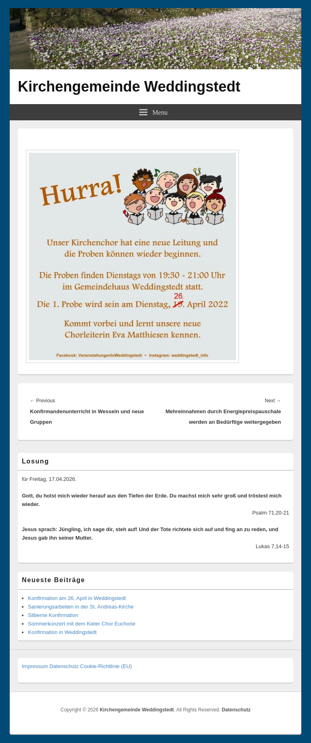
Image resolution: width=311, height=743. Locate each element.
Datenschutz (64, 666)
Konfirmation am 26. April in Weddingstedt (77, 598)
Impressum (35, 666)
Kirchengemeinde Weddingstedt (129, 86)
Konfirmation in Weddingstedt (62, 632)
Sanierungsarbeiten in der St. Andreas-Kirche (81, 607)
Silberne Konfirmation (53, 615)
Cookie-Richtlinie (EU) (106, 666)
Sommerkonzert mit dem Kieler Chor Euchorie (81, 624)
